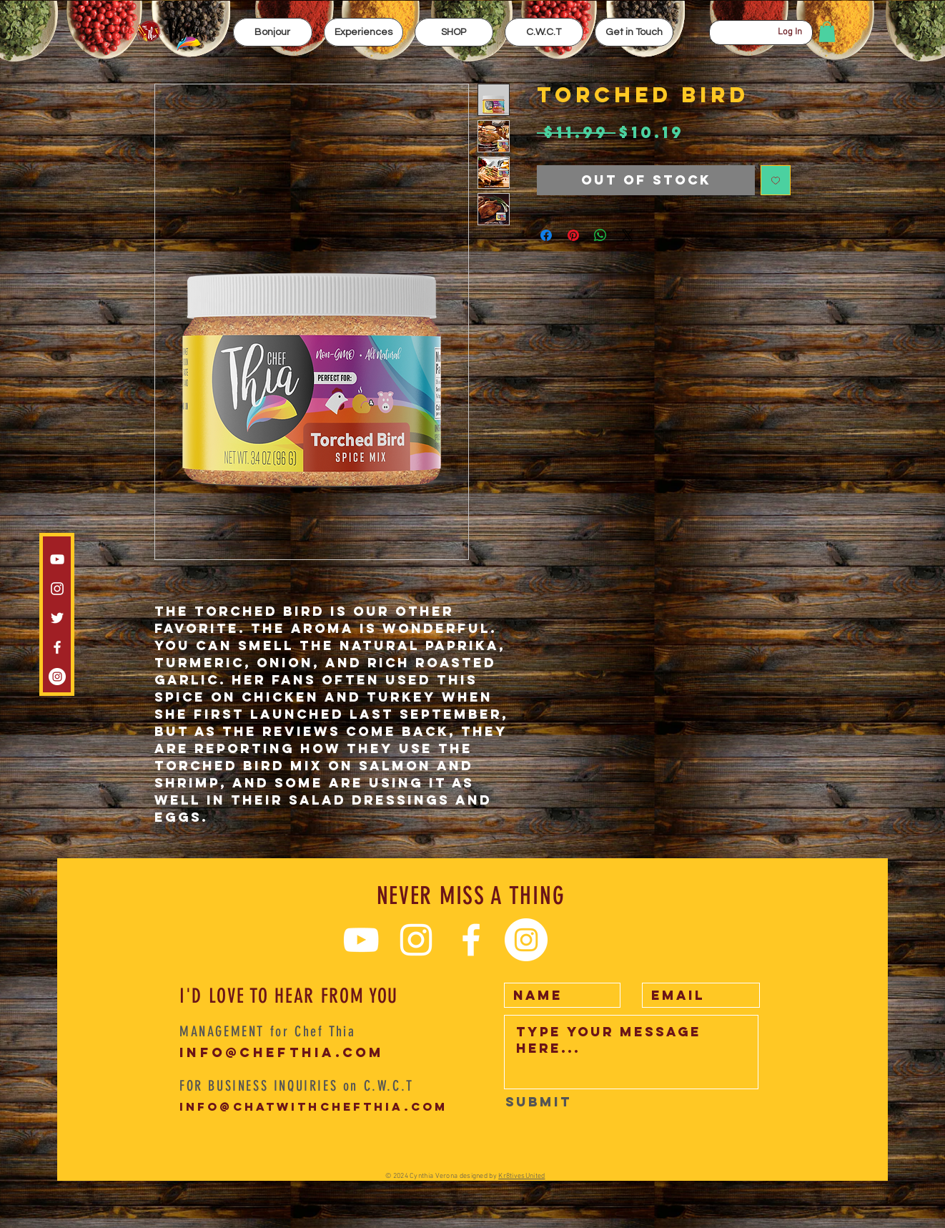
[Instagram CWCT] (57, 676)
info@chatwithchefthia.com (313, 1106)
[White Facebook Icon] (57, 647)
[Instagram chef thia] (57, 588)
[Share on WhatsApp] (600, 235)
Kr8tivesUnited (521, 1176)
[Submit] (538, 1101)
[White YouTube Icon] (57, 559)
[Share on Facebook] (546, 235)
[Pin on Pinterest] (573, 235)
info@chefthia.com (282, 1052)
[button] (363, 32)
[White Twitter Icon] (57, 618)
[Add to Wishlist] (776, 180)
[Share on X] (627, 235)
